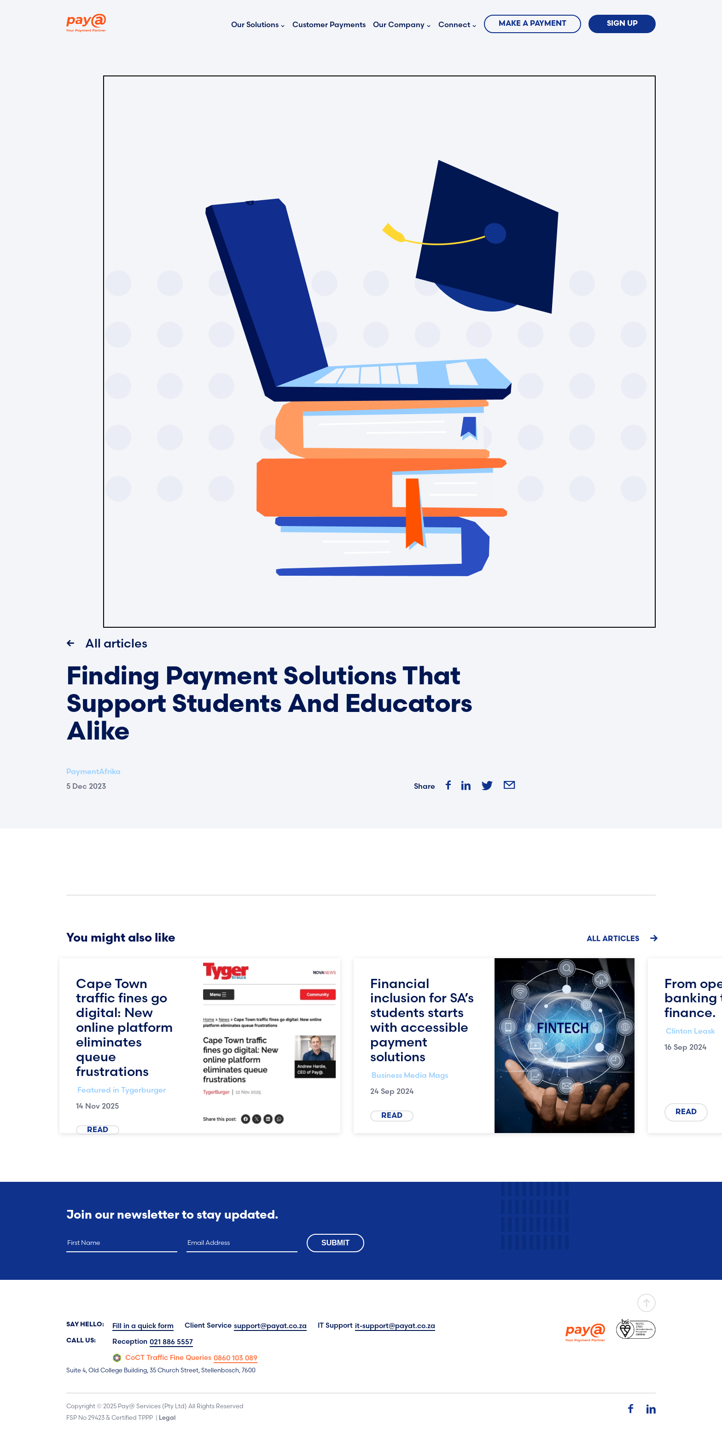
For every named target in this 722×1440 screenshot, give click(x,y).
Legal (167, 1417)
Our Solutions (255, 24)
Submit (335, 1243)
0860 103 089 (235, 1357)
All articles (106, 643)
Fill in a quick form (143, 1325)
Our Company (399, 24)
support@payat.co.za (270, 1325)
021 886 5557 (171, 1341)
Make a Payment (532, 24)
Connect (454, 24)
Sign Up (622, 24)
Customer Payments (329, 24)
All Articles (621, 939)
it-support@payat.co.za (395, 1325)
